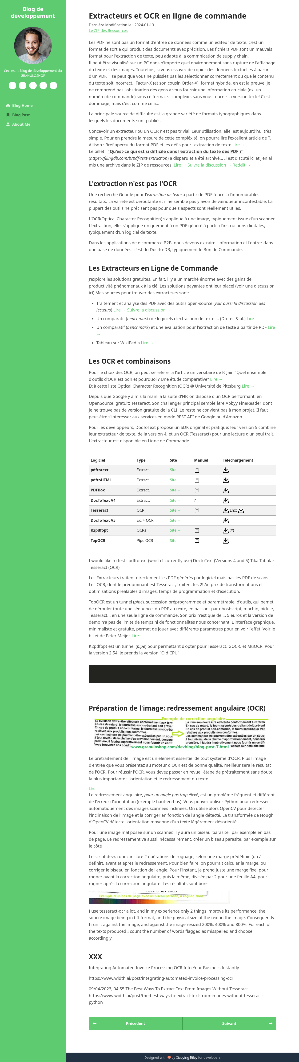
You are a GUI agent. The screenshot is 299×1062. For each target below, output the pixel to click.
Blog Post (18, 114)
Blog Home (27, 105)
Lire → (238, 145)
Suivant (247, 1023)
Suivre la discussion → (209, 165)
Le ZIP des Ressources (108, 30)
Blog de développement (33, 12)
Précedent (119, 1023)
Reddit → (242, 165)
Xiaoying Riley (186, 1057)
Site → (175, 469)
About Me (18, 124)
